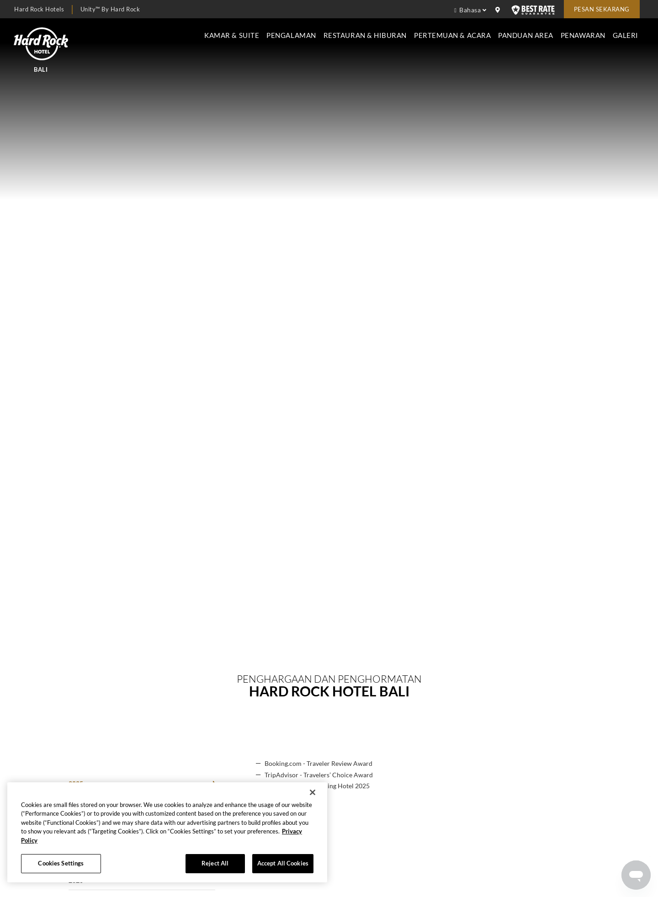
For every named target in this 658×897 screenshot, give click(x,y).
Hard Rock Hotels (39, 9)
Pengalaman (291, 35)
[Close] (312, 792)
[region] (167, 832)
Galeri (625, 35)
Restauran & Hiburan (365, 35)
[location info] (499, 10)
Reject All (215, 863)
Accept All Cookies (282, 863)
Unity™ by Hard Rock (110, 9)
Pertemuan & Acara (452, 35)
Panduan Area (525, 35)
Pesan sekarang (602, 9)
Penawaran (583, 35)
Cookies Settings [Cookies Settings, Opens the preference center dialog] (61, 863)
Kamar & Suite (231, 35)
